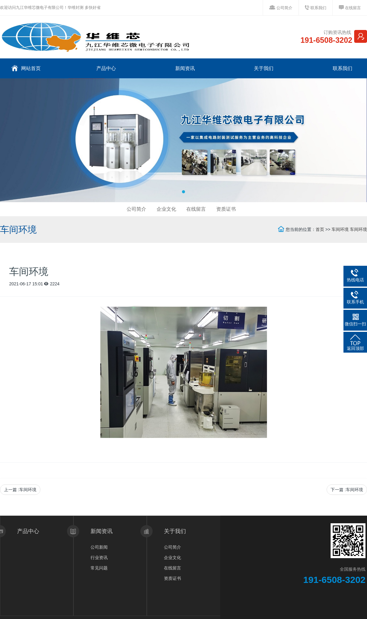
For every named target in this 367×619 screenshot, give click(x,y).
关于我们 (263, 68)
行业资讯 (99, 557)
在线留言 (353, 8)
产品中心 (105, 68)
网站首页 (26, 68)
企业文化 (166, 209)
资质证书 (226, 209)
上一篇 (20, 489)
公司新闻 (99, 547)
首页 (320, 229)
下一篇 (347, 489)
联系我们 (318, 8)
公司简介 (284, 8)
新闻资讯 (184, 68)
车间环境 (340, 229)
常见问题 (99, 567)
